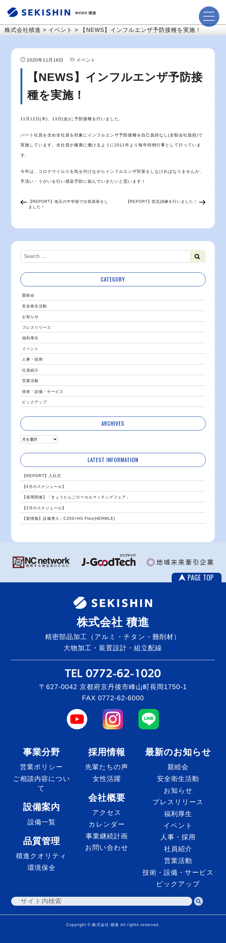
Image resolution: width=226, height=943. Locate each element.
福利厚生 (30, 338)
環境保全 (41, 867)
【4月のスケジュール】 (44, 486)
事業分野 (41, 752)
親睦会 (28, 295)
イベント (30, 349)
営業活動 (30, 381)
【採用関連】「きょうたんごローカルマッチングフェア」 (76, 497)
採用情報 (106, 752)
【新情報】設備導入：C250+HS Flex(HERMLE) (68, 518)
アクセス (106, 812)
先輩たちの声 (106, 766)
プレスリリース (36, 327)
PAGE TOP (201, 577)
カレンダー (107, 824)
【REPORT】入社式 (41, 476)
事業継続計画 (107, 836)
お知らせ (30, 316)
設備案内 (41, 807)
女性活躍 (107, 778)
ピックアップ (34, 402)
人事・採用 (32, 359)
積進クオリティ (41, 855)
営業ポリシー (41, 766)
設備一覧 (41, 822)
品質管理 (41, 841)
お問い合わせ (107, 847)
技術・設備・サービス (43, 391)
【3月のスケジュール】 (44, 508)
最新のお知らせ (178, 752)
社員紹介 (30, 370)
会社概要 (106, 797)
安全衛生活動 (34, 306)
